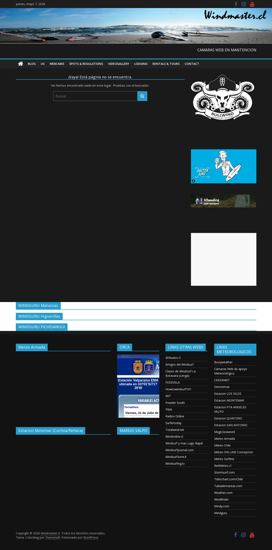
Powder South (175, 403)
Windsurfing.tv (175, 464)
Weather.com (223, 493)
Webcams (57, 64)
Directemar (222, 387)
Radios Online (174, 416)
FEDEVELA (172, 382)
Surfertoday (173, 423)
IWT (168, 396)
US (43, 64)
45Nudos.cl (173, 358)
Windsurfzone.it (176, 457)
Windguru (220, 513)
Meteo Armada (224, 439)
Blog (32, 64)
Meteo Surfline (224, 459)
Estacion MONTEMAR (229, 400)
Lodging (141, 64)
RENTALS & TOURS (166, 64)
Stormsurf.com (224, 472)
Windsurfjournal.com (179, 450)
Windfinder (221, 499)
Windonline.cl (174, 436)
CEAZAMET (222, 380)
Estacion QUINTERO (228, 418)
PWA (168, 409)
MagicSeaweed (224, 432)
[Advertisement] (223, 259)
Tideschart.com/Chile (228, 479)
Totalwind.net (174, 430)
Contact (192, 64)
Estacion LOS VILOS (227, 394)
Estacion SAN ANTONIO (230, 425)
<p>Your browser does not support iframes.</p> (63, 386)
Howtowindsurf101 (178, 389)
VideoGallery (118, 64)
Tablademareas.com (228, 486)
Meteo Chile (222, 445)
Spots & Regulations (86, 64)
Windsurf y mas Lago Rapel (184, 443)
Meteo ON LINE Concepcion (233, 452)
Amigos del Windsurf (179, 364)
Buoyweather (223, 362)
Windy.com (221, 506)
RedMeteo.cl (222, 466)
